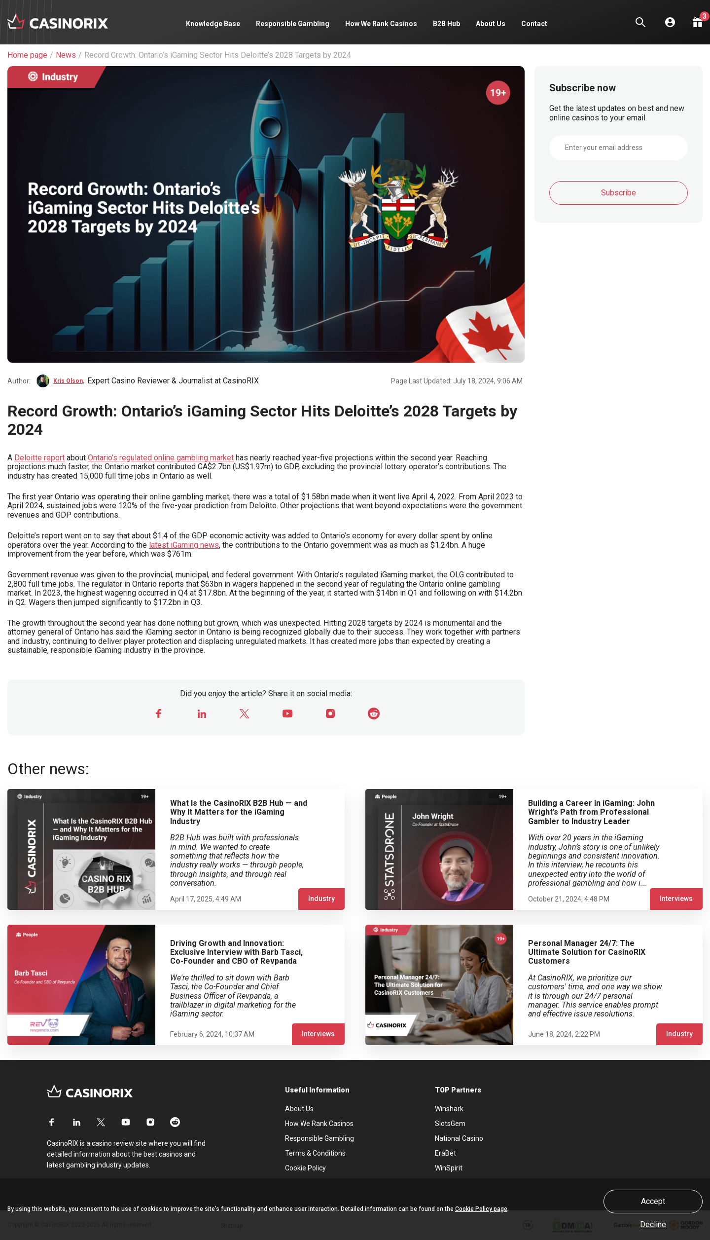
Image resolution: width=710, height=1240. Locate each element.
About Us (490, 24)
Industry (321, 898)
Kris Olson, (68, 380)
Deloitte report (39, 457)
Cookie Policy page (481, 1208)
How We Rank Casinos (381, 24)
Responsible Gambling (292, 24)
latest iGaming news (184, 545)
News (66, 55)
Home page (27, 55)
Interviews (676, 898)
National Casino (459, 1138)
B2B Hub (446, 24)
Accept (653, 1201)
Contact (534, 24)
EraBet (445, 1153)
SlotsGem (450, 1123)
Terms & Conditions (315, 1153)
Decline (653, 1225)
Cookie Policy (305, 1168)
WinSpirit (448, 1168)
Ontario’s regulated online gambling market (161, 457)
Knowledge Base (213, 24)
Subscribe (618, 192)
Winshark (449, 1109)
